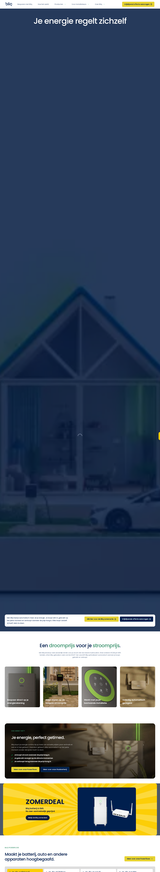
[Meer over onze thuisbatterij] (55, 769)
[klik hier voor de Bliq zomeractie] (101, 619)
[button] (61, 4)
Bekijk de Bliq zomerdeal (37, 818)
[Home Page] (9, 4)
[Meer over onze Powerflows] (25, 769)
